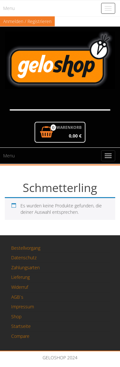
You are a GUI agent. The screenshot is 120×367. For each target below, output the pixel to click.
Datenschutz (23, 257)
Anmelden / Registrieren (27, 21)
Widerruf (19, 287)
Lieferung (20, 277)
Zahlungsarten (25, 267)
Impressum (22, 307)
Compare (20, 336)
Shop (16, 316)
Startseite (21, 326)
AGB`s (17, 297)
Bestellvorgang (25, 248)
